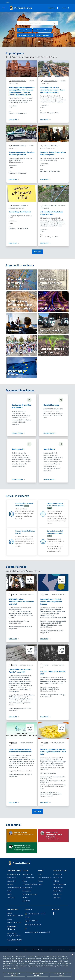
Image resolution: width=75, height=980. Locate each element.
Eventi (14, 604)
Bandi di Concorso (52, 411)
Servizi (25, 881)
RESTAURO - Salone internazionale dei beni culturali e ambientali (21, 611)
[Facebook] (57, 8)
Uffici (9, 901)
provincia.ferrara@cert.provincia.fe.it (37, 941)
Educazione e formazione (27, 900)
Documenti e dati (60, 881)
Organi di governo (13, 885)
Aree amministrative (14, 898)
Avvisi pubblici (19, 458)
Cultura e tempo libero (28, 890)
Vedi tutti (37, 258)
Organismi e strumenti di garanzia (11, 891)
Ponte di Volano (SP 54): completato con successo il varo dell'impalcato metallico (52, 90)
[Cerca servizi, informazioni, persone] (54, 23)
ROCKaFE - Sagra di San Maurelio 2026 (49, 682)
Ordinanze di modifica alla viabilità (18, 414)
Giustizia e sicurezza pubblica (30, 907)
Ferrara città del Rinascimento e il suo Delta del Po (54, 845)
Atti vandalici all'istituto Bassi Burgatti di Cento (52, 219)
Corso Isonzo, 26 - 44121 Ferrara (35, 926)
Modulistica (57, 905)
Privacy (10, 960)
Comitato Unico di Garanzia (42, 30)
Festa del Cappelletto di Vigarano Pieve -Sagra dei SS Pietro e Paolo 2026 (51, 762)
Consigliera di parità (24, 30)
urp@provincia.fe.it (33, 935)
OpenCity (48, 977)
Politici (9, 905)
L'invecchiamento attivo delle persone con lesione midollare (20, 760)
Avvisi (40, 885)
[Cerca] (68, 8)
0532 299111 (31, 931)
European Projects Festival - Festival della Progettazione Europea (51, 611)
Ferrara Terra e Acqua (22, 856)
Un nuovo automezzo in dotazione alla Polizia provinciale (18, 158)
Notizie (40, 892)
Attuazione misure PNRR (26, 36)
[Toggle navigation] (3, 7)
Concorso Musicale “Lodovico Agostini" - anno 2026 (20, 680)
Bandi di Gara (49, 458)
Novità (40, 881)
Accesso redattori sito (63, 979)
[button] (8, 2)
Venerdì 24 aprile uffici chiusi (20, 218)
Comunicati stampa (19, 81)
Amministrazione (14, 881)
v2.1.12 (52, 977)
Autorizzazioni (28, 885)
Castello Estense (20, 842)
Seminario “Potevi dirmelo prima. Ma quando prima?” (50, 156)
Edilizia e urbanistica (30, 895)
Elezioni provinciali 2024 (44, 36)
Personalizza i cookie (11, 977)
